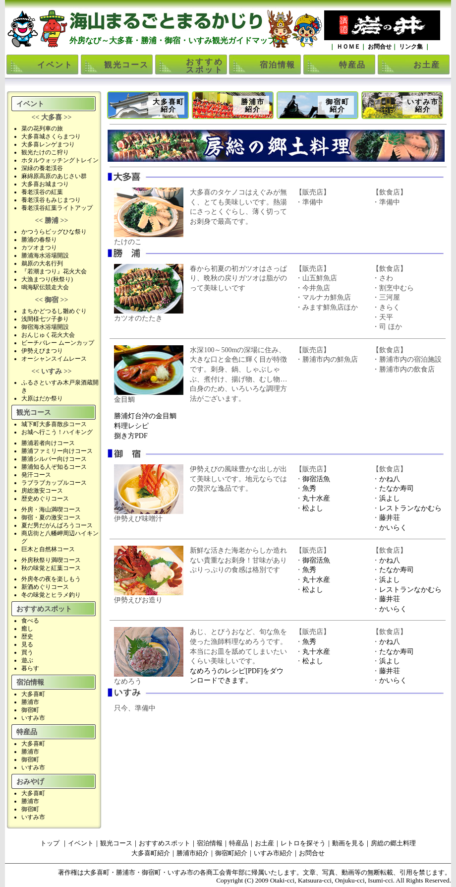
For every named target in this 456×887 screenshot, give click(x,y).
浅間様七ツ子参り (45, 319)
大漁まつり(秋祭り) (47, 279)
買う (27, 652)
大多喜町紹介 (168, 105)
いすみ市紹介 (423, 105)
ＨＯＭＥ (347, 46)
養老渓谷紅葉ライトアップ (57, 207)
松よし (312, 508)
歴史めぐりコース (45, 498)
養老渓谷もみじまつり (51, 199)
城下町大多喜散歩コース (54, 424)
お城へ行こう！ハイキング (57, 432)
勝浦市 (30, 701)
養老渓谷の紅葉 (42, 192)
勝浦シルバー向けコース (54, 458)
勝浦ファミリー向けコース (57, 450)
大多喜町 (33, 694)
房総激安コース (42, 490)
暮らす (30, 668)
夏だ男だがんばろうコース (57, 525)
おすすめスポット (205, 66)
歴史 (27, 636)
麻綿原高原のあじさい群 (54, 176)
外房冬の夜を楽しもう (51, 578)
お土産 (426, 65)
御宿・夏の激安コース (51, 517)
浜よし (389, 498)
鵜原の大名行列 (42, 263)
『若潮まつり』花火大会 (54, 271)
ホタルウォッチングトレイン (60, 160)
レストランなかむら (410, 508)
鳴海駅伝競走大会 (45, 287)
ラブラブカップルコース (54, 482)
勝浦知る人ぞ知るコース (54, 466)
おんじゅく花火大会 (48, 334)
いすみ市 (33, 717)
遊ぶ (27, 660)
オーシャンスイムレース (54, 358)
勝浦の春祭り (39, 239)
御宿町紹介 (337, 105)
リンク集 (411, 46)
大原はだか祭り (42, 398)
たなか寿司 (396, 488)
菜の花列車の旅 (42, 128)
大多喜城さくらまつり (51, 136)
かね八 (389, 479)
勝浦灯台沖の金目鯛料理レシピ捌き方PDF (145, 425)
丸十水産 (316, 498)
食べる (30, 620)
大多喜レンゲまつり (48, 144)
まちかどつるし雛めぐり (54, 311)
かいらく (393, 527)
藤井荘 (389, 517)
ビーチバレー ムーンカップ (57, 342)
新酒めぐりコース (45, 586)
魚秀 (309, 488)
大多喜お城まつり (45, 184)
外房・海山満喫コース (51, 509)
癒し (27, 628)
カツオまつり (39, 247)
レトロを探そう (303, 843)
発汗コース (36, 474)
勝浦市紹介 (253, 105)
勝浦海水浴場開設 (45, 255)
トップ (49, 843)
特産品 (352, 65)
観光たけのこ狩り (45, 152)
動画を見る (348, 843)
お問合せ (379, 46)
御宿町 (30, 709)
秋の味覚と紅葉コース (51, 568)
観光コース (126, 65)
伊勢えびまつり (42, 350)
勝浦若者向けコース (48, 443)
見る (27, 644)
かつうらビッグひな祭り (54, 231)
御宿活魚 (316, 479)
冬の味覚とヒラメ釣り (51, 594)
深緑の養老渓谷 (42, 168)
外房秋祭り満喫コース (51, 560)
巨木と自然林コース (48, 549)
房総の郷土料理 (393, 843)
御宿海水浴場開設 (45, 326)
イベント (55, 65)
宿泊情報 (277, 65)
